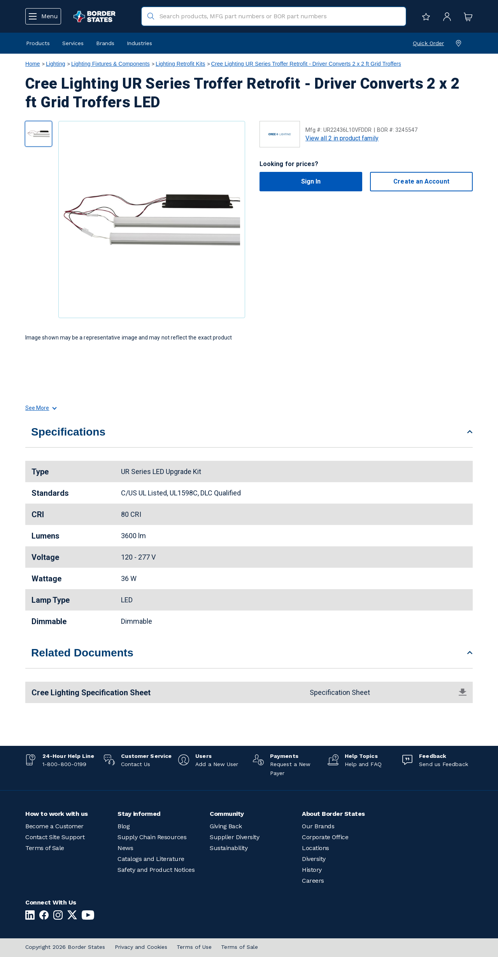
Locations (315, 848)
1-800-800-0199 (64, 764)
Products (38, 43)
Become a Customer (54, 826)
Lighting (55, 64)
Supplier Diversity (234, 837)
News (125, 848)
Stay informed (139, 813)
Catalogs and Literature (150, 859)
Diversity (314, 859)
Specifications (68, 432)
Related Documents (82, 653)
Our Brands (318, 826)
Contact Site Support (54, 837)
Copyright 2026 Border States (65, 947)
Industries (139, 43)
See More (40, 408)
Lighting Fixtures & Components (110, 64)
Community (227, 813)
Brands (105, 43)
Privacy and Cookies (141, 947)
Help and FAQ (363, 764)
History (312, 869)
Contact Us (136, 764)
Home (32, 64)
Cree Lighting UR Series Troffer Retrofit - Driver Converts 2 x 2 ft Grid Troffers (306, 64)
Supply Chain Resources (151, 837)
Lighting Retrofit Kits (180, 64)
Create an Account (421, 181)
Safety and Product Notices (156, 869)
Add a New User (216, 764)
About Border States (333, 813)
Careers (313, 880)
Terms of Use (194, 947)
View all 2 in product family (342, 138)
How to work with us (56, 813)
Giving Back (226, 826)
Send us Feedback (443, 764)
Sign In (311, 181)
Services (73, 43)
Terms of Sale (44, 848)
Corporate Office (325, 837)
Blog (123, 826)
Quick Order (428, 43)
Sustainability (228, 848)
